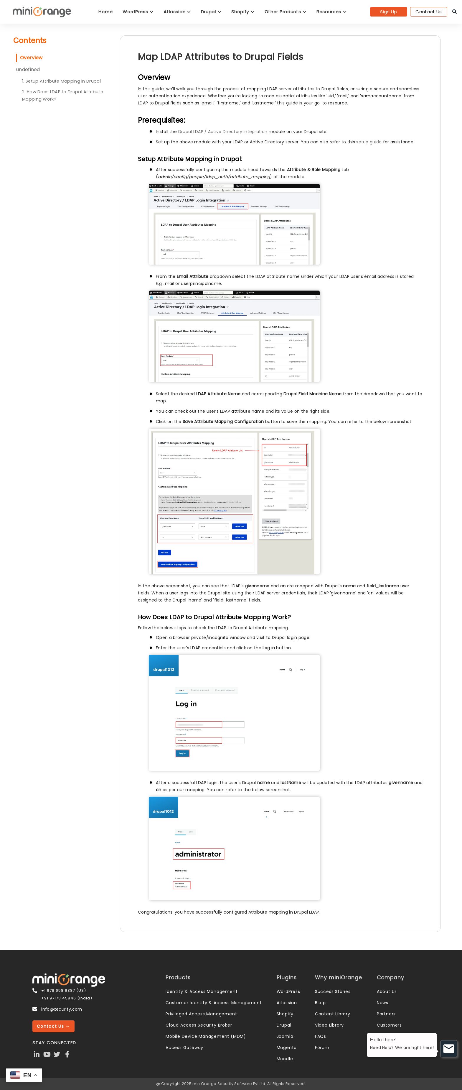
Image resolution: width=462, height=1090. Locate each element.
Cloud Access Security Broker (199, 1025)
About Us (387, 991)
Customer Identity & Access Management (214, 1003)
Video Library (329, 1025)
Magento (287, 1047)
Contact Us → (53, 1026)
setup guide (369, 142)
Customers (389, 1025)
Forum (322, 1047)
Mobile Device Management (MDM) (206, 1036)
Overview (31, 57)
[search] (454, 12)
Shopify (242, 12)
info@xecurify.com (61, 1009)
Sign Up (388, 12)
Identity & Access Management (201, 991)
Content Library (332, 1014)
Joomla (285, 1036)
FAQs (320, 1036)
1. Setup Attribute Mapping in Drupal (61, 81)
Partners (386, 1014)
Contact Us (428, 12)
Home (105, 12)
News (382, 1003)
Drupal (211, 12)
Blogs (321, 1003)
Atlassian (177, 12)
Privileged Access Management (201, 1014)
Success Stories (333, 991)
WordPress (138, 12)
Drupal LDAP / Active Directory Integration (223, 132)
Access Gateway (184, 1047)
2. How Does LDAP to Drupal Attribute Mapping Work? (62, 95)
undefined (28, 69)
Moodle (285, 1059)
